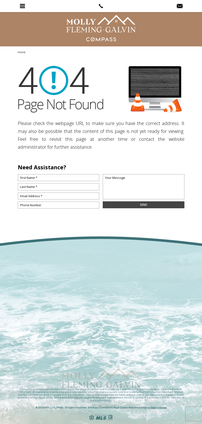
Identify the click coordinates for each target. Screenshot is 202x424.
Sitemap (93, 407)
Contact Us (105, 407)
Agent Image (159, 407)
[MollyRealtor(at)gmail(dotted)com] (180, 6)
